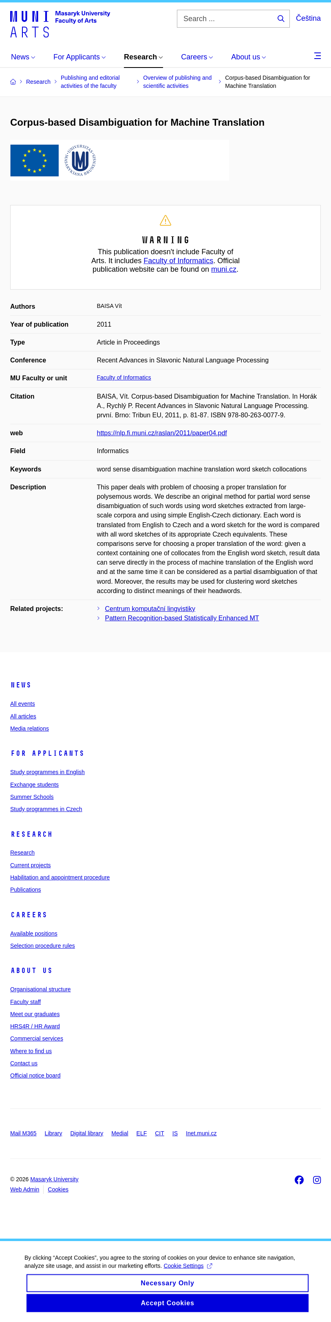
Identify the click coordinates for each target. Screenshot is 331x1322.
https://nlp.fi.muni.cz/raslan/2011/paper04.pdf (162, 433)
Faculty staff (25, 1002)
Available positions (33, 933)
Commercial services (36, 1038)
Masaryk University (54, 1179)
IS (175, 1133)
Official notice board (35, 1075)
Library (53, 1133)
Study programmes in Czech (46, 809)
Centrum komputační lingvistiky (150, 608)
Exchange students (34, 784)
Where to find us (31, 1051)
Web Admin (24, 1189)
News (20, 685)
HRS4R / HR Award (35, 1026)
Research (31, 834)
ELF (142, 1133)
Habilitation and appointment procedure (60, 877)
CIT (159, 1133)
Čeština (308, 18)
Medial (119, 1133)
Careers (28, 914)
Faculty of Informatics (178, 261)
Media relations (29, 728)
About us (31, 970)
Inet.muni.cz (201, 1133)
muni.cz (223, 269)
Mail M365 (23, 1133)
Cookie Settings (187, 1271)
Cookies (58, 1189)
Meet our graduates (35, 1014)
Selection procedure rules (42, 945)
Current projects (30, 865)
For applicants (47, 753)
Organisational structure (40, 989)
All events (22, 703)
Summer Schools (32, 797)
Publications (25, 889)
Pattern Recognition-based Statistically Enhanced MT (182, 618)
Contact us (24, 1063)
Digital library (86, 1133)
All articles (23, 716)
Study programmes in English (47, 772)
